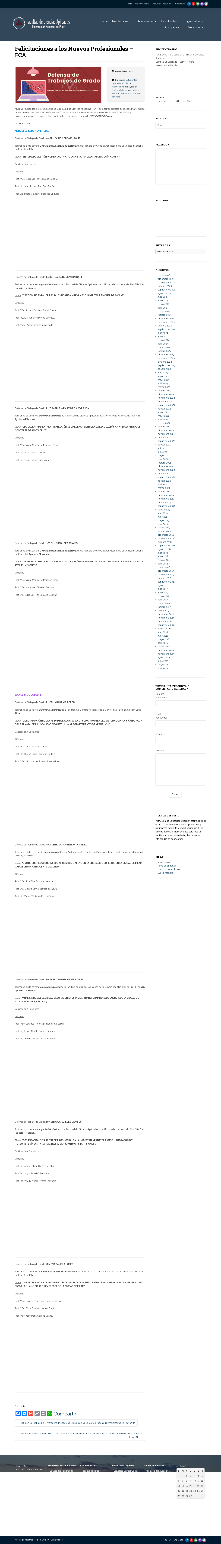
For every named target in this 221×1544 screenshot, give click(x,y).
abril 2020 (163, 484)
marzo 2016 (164, 646)
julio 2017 (162, 589)
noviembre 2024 (166, 322)
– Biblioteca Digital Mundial (125, 1471)
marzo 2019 (164, 527)
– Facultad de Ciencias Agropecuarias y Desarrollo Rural (93, 1504)
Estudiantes (171, 21)
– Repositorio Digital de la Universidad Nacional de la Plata (125, 1487)
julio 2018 (163, 553)
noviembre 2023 (166, 358)
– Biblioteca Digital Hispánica (125, 1474)
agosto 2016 (164, 628)
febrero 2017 (164, 607)
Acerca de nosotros (24, 1540)
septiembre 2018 (166, 545)
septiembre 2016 (166, 625)
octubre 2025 (165, 286)
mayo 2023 (164, 380)
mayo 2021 (163, 455)
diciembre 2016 (166, 614)
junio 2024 (163, 336)
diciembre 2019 (166, 495)
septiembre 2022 (166, 405)
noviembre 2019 (166, 498)
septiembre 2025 (166, 289)
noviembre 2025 (166, 282)
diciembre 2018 (166, 535)
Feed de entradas (167, 865)
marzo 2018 (164, 567)
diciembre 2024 (166, 318)
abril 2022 (163, 419)
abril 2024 (163, 343)
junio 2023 (163, 376)
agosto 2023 (164, 369)
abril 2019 (163, 524)
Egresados (195, 21)
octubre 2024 (165, 325)
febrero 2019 (164, 531)
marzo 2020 (164, 488)
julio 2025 (163, 297)
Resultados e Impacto (122, 93)
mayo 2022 (164, 416)
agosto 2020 (164, 481)
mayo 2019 (163, 520)
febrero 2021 (164, 462)
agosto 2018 (164, 549)
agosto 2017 (164, 585)
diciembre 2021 (166, 430)
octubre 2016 (165, 621)
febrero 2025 (164, 315)
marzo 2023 (164, 387)
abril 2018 (163, 563)
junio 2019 (163, 517)
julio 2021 (163, 448)
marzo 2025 (164, 311)
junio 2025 (163, 300)
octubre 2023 (165, 362)
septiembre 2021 (166, 441)
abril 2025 (163, 307)
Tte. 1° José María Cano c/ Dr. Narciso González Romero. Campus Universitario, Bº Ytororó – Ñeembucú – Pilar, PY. (29, 1476)
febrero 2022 (164, 426)
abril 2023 (163, 383)
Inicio (104, 21)
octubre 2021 (164, 437)
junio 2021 (163, 452)
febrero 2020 (164, 491)
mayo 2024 (164, 340)
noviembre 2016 (166, 617)
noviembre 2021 (166, 434)
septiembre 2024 (166, 329)
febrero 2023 (164, 390)
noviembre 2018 (166, 538)
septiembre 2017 (166, 581)
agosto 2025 (164, 293)
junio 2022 (163, 412)
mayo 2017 (163, 596)
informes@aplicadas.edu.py (29, 1517)
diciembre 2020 (166, 466)
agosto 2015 (164, 657)
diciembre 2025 (166, 279)
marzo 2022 (164, 423)
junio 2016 (163, 636)
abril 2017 (163, 599)
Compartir (70, 1413)
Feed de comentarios (169, 869)
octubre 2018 (165, 542)
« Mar (179, 1502)
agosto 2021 (164, 444)
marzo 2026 (164, 275)
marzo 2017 (164, 603)
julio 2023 (163, 372)
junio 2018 (163, 556)
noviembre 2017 (166, 574)
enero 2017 (163, 610)
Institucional (122, 21)
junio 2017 (163, 592)
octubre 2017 (164, 578)
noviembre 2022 (166, 397)
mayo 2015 (163, 664)
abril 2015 (163, 668)
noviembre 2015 (166, 654)
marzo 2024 (164, 347)
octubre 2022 (165, 401)
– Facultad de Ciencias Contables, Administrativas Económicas (92, 1494)
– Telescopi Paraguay (154, 1511)
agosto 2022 (164, 408)
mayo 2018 (163, 560)
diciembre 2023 (166, 354)
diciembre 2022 (166, 394)
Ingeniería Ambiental (121, 83)
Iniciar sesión (164, 862)
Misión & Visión (42, 1540)
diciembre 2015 (166, 650)
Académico (147, 21)
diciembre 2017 (166, 571)
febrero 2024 (164, 351)
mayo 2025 (163, 304)
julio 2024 (163, 333)
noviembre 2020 (166, 470)
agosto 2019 (164, 509)
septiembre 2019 (166, 506)
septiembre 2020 (167, 477)
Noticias (135, 90)
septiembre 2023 (166, 365)
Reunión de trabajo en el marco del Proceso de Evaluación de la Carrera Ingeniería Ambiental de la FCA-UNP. (76, 1423)
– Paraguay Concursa (154, 1514)
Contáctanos (57, 1540)
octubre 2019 (164, 502)
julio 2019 (163, 513)
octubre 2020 (165, 473)
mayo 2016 (163, 639)
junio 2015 (163, 661)
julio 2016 (163, 632)
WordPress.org (165, 873)
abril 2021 (163, 459)
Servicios (196, 27)
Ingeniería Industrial (121, 87)
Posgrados (174, 27)
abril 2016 (163, 643)
